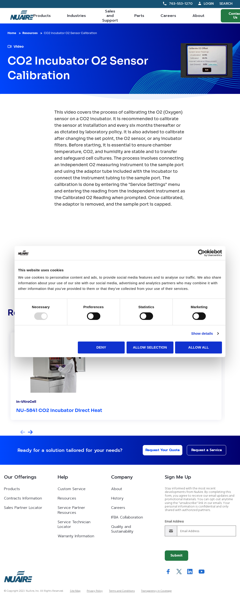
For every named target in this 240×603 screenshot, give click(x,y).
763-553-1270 (180, 3)
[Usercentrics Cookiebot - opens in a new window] (201, 252)
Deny (101, 347)
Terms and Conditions (122, 591)
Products (42, 16)
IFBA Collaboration (127, 517)
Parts (139, 16)
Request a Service (203, 450)
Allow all (198, 347)
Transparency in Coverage (156, 591)
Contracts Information (23, 498)
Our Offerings (20, 476)
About (198, 16)
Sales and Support (110, 15)
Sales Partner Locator (23, 508)
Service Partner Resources (71, 510)
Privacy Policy (95, 591)
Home (12, 33)
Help (63, 476)
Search (225, 4)
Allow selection (150, 347)
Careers (168, 16)
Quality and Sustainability (122, 529)
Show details (202, 333)
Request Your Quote (158, 450)
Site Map (75, 591)
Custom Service (72, 489)
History (117, 498)
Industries (76, 16)
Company (122, 476)
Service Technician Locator (74, 524)
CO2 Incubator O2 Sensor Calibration (70, 33)
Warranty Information (76, 536)
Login (209, 3)
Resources (30, 33)
